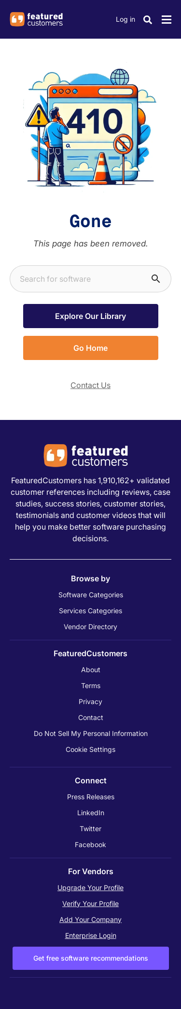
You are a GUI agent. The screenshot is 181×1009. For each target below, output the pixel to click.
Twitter (90, 828)
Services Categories (90, 610)
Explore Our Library (90, 316)
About (90, 669)
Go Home (90, 348)
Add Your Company (90, 919)
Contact (90, 717)
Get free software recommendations (90, 958)
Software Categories (90, 595)
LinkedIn (90, 812)
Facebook (90, 844)
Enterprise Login (90, 935)
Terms (90, 685)
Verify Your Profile (90, 903)
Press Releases (90, 797)
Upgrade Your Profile (90, 887)
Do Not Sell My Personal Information (91, 733)
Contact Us (90, 385)
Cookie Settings (90, 749)
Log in (125, 19)
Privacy (90, 701)
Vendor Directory (90, 626)
